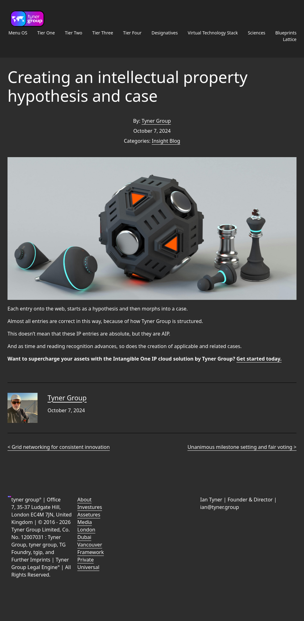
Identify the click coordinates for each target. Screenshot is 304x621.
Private (85, 559)
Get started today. (258, 358)
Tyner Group (156, 120)
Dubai (84, 537)
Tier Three (102, 33)
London (86, 529)
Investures (89, 507)
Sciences (256, 33)
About (84, 499)
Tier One (46, 33)
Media (84, 522)
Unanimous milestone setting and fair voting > (241, 447)
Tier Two (73, 33)
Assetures (88, 514)
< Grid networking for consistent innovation (59, 447)
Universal (88, 567)
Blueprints (285, 33)
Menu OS (17, 33)
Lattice (289, 39)
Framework (90, 552)
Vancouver (89, 544)
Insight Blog (166, 140)
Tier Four (132, 33)
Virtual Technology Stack (213, 33)
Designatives (164, 33)
